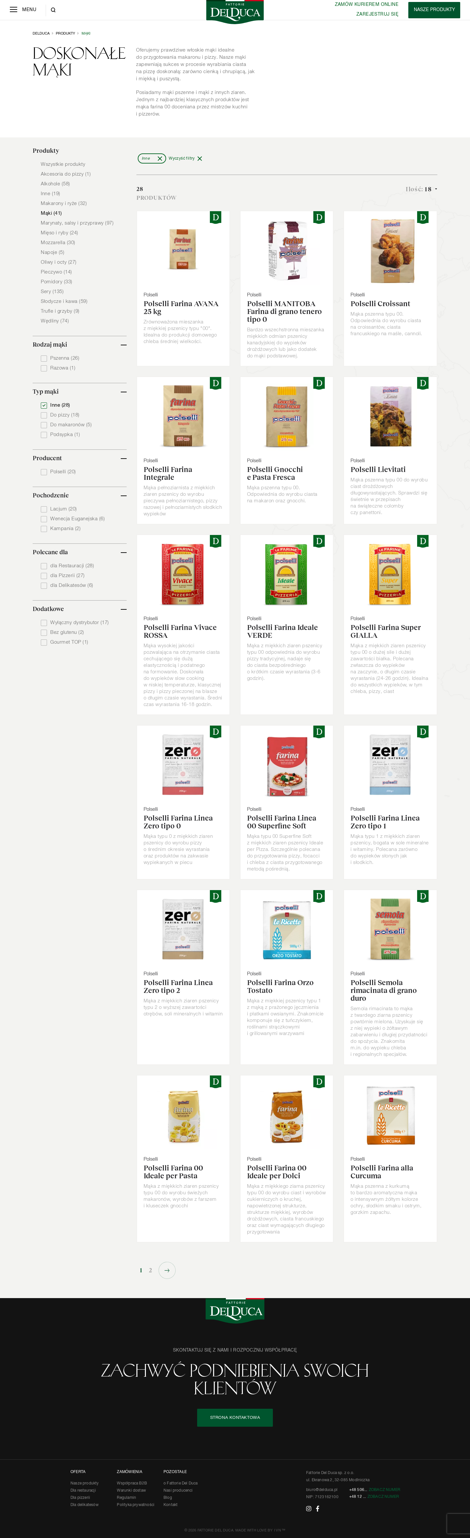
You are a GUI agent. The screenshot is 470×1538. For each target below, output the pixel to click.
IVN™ (280, 1530)
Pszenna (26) (64, 358)
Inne (146, 159)
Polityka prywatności (135, 1505)
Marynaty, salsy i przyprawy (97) (77, 223)
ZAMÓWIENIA (129, 1472)
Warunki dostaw (131, 1491)
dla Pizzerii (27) (67, 575)
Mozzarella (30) (58, 242)
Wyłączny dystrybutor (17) (79, 622)
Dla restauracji (83, 1491)
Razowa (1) (62, 368)
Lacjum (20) (63, 509)
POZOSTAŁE (175, 1472)
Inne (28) (60, 405)
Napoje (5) (52, 252)
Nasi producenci (178, 1491)
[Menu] (23, 10)
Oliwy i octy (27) (59, 262)
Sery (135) (52, 291)
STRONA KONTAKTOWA (235, 1418)
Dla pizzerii (80, 1498)
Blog (168, 1498)
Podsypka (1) (65, 434)
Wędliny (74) (55, 321)
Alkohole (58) (55, 183)
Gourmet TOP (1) (69, 642)
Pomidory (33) (56, 281)
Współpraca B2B (132, 1483)
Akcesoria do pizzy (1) (66, 174)
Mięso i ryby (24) (59, 232)
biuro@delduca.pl (321, 1490)
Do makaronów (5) (71, 424)
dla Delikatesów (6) (71, 585)
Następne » (167, 1270)
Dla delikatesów (84, 1505)
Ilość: (419, 189)
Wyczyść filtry (182, 159)
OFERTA (78, 1472)
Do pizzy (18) (65, 415)
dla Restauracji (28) (72, 565)
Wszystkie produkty (63, 164)
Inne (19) (50, 193)
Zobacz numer (384, 1490)
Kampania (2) (65, 528)
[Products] (434, 10)
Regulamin (126, 1498)
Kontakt (171, 1505)
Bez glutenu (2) (67, 632)
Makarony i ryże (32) (64, 203)
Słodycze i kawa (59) (64, 301)
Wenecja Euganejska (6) (77, 518)
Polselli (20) (63, 471)
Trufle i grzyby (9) (60, 311)
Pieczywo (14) (56, 272)
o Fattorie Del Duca (180, 1483)
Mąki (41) (51, 213)
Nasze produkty (84, 1483)
